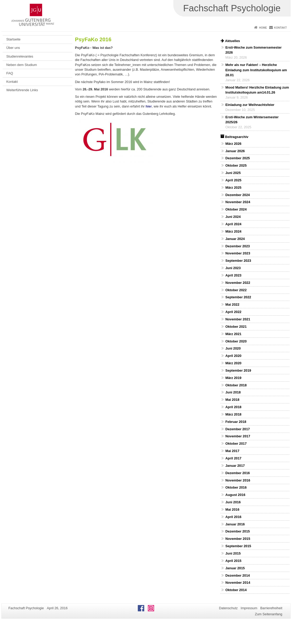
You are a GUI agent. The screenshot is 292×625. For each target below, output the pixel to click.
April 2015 (233, 561)
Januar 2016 (235, 524)
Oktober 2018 (236, 385)
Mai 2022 (232, 304)
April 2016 (233, 517)
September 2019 (238, 370)
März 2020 (233, 363)
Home (263, 27)
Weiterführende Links (22, 90)
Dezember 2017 (237, 429)
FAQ (9, 73)
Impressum (249, 608)
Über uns (13, 48)
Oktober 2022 (236, 290)
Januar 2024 (235, 239)
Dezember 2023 (237, 246)
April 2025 (233, 180)
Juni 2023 (233, 268)
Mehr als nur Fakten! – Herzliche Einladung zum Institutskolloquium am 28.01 (256, 70)
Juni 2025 (233, 173)
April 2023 (233, 275)
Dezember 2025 (237, 158)
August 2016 (235, 495)
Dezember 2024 (237, 195)
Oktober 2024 (236, 209)
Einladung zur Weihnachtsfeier (249, 105)
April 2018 (233, 407)
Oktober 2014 (236, 590)
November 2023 (237, 253)
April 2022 (233, 312)
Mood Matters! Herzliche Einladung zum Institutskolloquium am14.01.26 (257, 89)
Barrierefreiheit (271, 608)
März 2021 (233, 334)
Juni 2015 (233, 553)
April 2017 (233, 458)
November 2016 (237, 480)
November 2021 (237, 319)
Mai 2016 (232, 509)
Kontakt (280, 27)
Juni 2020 (233, 348)
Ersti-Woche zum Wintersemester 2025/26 (252, 119)
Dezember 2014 (237, 575)
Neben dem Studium (21, 65)
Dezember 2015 (237, 531)
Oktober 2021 (236, 327)
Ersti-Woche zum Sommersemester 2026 (253, 49)
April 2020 (233, 356)
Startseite (13, 39)
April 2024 (233, 224)
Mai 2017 (232, 451)
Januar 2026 (235, 151)
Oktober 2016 (236, 487)
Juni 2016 (233, 502)
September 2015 (238, 546)
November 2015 (237, 539)
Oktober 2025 (236, 165)
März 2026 (233, 144)
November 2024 (237, 202)
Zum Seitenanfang (268, 614)
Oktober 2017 (236, 443)
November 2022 (237, 283)
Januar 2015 (235, 568)
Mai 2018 (232, 400)
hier (149, 106)
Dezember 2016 (237, 473)
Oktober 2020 (236, 341)
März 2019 (233, 378)
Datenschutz (228, 608)
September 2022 (238, 297)
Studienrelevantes (19, 56)
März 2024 (233, 231)
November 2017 (237, 436)
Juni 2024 (233, 217)
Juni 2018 (233, 392)
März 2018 (233, 414)
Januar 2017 (235, 466)
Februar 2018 (235, 422)
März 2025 (233, 187)
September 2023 (238, 261)
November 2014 (237, 583)
